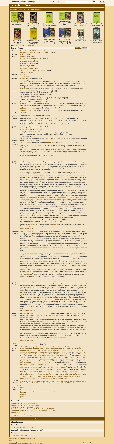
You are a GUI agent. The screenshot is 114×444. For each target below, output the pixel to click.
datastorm (42, 352)
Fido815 (37, 357)
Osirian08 (49, 369)
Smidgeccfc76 (24, 374)
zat (62, 378)
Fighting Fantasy (50, 142)
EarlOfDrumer (35, 355)
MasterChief (38, 366)
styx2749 (34, 382)
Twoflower (77, 376)
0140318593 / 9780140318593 (28, 103)
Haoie (66, 359)
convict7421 (40, 350)
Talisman (22, 145)
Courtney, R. (23, 78)
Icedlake (43, 361)
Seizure (47, 373)
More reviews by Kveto (26, 340)
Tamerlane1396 (77, 374)
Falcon (36, 233)
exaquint (53, 381)
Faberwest (59, 381)
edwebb (44, 355)
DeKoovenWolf (64, 352)
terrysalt (84, 374)
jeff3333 (53, 361)
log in (15, 9)
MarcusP (25, 366)
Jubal (66, 361)
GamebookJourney (31, 359)
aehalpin (32, 347)
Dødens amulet (24, 54)
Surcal (22, 396)
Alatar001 (42, 347)
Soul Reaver (39, 374)
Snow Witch (36, 317)
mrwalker (24, 382)
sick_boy (59, 373)
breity (79, 348)
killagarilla (75, 381)
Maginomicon (58, 364)
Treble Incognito (46, 376)
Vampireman (40, 378)
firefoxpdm (42, 357)
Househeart (68, 381)
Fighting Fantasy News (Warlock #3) (20, 435)
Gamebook (75, 357)
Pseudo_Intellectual (30, 371)
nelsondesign (33, 367)
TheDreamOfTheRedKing (27, 376)
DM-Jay (51, 354)
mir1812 (58, 366)
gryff (63, 381)
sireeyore (75, 373)
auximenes (73, 347)
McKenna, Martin (25, 88)
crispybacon (63, 350)
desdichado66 (30, 354)
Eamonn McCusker (25, 355)
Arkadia (64, 347)
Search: (63, 2)
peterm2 (78, 369)
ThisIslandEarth (41, 382)
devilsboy (37, 354)
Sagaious (35, 373)
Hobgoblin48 (81, 359)
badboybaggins (30, 348)
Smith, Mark (23, 74)
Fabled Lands (72, 256)
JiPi (57, 361)
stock (61, 374)
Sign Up (53, 2)
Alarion (37, 347)
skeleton (80, 373)
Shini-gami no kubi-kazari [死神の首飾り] (31, 58)
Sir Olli (64, 373)
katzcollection (24, 362)
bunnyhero (23, 350)
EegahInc (49, 355)
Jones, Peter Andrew (26, 81)
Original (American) (16, 412)
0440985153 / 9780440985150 (28, 108)
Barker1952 (47, 348)
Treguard (53, 376)
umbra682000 (24, 378)
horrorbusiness (31, 361)
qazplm (39, 371)
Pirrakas (83, 369)
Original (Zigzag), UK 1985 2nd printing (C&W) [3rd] (25, 407)
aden (21, 347)
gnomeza (48, 359)
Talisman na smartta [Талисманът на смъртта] (33, 70)
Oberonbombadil (77, 367)
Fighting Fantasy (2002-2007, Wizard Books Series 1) (35, 52)
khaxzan (30, 362)
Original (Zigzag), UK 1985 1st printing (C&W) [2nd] (25, 405)
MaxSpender (51, 366)
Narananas (74, 366)
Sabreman (30, 373)
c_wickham (79, 350)
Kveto (21, 364)
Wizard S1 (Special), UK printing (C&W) (21, 414)
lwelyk (45, 364)
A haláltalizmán (24, 56)
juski (69, 361)
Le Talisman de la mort (26, 65)
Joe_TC (60, 361)
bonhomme (59, 348)
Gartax (38, 359)
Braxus (76, 348)
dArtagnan (28, 352)
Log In (57, 2)
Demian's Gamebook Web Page (23, 2)
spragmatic (46, 374)
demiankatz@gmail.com (37, 443)
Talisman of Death (25, 142)
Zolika (65, 378)
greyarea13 (55, 359)
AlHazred (48, 347)
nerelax (44, 367)
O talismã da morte (25, 60)
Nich (48, 367)
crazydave (47, 350)
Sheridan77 (53, 373)
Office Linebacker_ (41, 369)
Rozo (62, 371)
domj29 (56, 354)
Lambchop (81, 381)
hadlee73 (61, 359)
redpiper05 (58, 371)
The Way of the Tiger (26, 233)
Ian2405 (38, 361)
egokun (54, 355)
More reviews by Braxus (26, 158)
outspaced (55, 369)
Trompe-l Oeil (67, 376)
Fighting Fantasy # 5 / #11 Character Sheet (22, 427)
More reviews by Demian (27, 228)
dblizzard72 (56, 352)
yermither (72, 382)
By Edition (84, 47)
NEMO (39, 367)
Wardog (55, 378)
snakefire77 (32, 374)
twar (73, 376)
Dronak (61, 354)
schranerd (42, 373)
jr (63, 361)
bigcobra (53, 348)
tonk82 (39, 376)
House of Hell (37, 166)
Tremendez (60, 376)
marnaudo (31, 366)
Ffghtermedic (30, 357)
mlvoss (63, 366)
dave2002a (49, 352)
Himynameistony (72, 359)
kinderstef (36, 362)
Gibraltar (43, 359)
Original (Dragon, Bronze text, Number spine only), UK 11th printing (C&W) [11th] (33, 410)
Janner (48, 361)
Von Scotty (57, 382)
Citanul (34, 350)
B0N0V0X (23, 348)
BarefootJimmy (39, 348)
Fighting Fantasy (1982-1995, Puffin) (30, 50)
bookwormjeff (66, 348)
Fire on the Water (27, 274)
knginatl (42, 362)
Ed (40, 355)
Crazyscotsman (55, 350)
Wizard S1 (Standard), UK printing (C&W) (22, 415)
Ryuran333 (23, 373)
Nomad (56, 367)
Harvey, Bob (23, 80)
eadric (84, 354)
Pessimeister (62, 369)
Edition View (31, 45)
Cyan (74, 350)
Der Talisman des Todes (27, 68)
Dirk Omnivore (44, 354)
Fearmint (73, 355)
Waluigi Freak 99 (65, 382)
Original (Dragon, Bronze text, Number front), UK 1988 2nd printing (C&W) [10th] (32, 408)
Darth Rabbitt (35, 352)
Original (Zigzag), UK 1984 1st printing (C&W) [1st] (24, 403)
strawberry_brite (67, 374)
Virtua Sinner (48, 378)
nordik (60, 367)
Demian (79, 352)
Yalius (59, 378)
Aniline (60, 347)
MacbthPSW (51, 364)
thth (36, 376)
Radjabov (51, 371)
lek (30, 364)
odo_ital (33, 369)
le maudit (26, 364)
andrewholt (55, 347)
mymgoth (67, 366)
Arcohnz (22, 381)
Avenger (79, 347)
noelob (51, 367)
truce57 (48, 382)
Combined (78, 47)
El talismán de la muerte (27, 67)
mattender (44, 366)
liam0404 (40, 364)
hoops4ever (23, 361)
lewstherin (35, 364)
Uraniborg (31, 378)
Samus (29, 382)
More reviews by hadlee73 (27, 310)
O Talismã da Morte (25, 61)
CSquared (69, 350)
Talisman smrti (24, 72)
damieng (22, 352)
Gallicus (60, 357)
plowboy (22, 371)
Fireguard (48, 357)
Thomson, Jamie (24, 76)
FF (31, 155)
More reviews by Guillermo (27, 279)
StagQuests (53, 374)
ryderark (67, 371)
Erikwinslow (60, 355)
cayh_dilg (29, 350)
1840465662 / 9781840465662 (28, 110)
